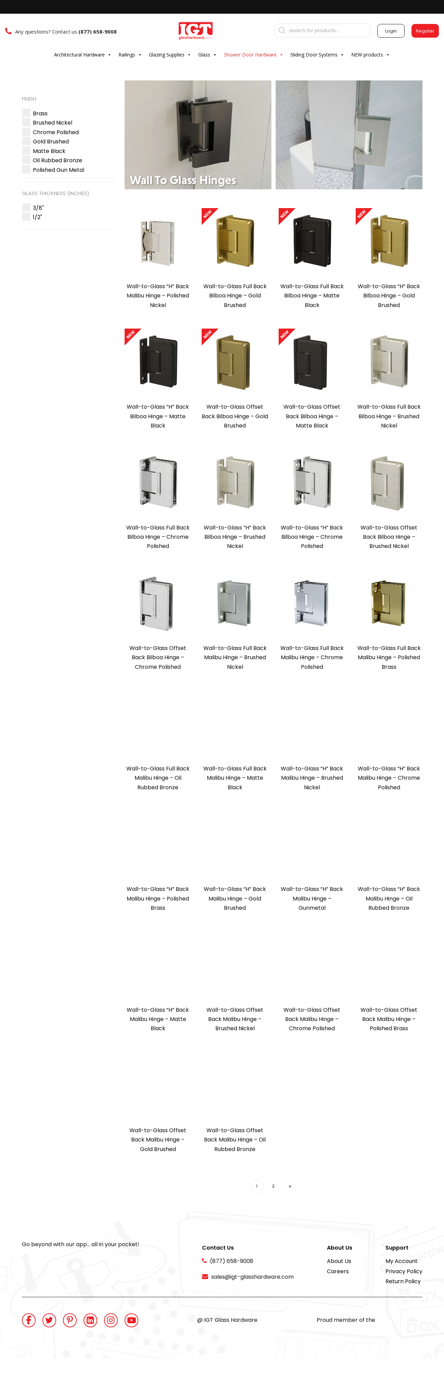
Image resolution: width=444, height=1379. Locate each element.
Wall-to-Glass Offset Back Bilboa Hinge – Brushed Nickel (388, 537)
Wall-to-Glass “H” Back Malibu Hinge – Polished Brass (158, 898)
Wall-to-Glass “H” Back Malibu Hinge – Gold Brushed (235, 898)
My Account (401, 1261)
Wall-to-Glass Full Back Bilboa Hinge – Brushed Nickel (389, 416)
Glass (207, 55)
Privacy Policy (403, 1271)
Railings (130, 55)
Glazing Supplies (170, 55)
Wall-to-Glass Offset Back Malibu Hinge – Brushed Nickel (234, 1019)
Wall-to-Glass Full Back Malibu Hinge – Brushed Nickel (235, 657)
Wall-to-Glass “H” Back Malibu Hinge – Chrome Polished (389, 778)
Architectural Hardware (83, 55)
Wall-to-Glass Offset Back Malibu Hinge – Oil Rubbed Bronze (235, 1139)
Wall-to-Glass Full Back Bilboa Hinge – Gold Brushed (235, 295)
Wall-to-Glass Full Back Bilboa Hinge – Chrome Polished (158, 537)
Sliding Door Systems (317, 55)
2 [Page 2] (273, 1186)
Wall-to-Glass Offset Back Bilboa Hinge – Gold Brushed (235, 416)
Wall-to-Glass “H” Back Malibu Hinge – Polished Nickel (158, 295)
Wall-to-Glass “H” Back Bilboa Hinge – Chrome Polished (312, 537)
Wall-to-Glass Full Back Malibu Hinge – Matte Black (235, 778)
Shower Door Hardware (253, 55)
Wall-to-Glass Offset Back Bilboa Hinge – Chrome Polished (157, 657)
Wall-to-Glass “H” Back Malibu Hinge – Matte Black (158, 1019)
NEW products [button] (370, 55)
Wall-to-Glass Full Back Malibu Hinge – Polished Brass (389, 657)
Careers (338, 1271)
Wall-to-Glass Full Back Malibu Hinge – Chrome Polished (312, 657)
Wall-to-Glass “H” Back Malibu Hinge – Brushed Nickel (312, 778)
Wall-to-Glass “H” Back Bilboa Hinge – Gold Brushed (389, 295)
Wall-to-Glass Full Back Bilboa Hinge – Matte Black (312, 295)
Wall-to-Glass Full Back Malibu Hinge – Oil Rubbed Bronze (158, 778)
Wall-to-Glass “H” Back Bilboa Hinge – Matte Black (158, 416)
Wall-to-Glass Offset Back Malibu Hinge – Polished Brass (388, 1019)
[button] (40, 113)
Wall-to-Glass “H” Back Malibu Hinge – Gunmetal (312, 898)
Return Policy (403, 1281)
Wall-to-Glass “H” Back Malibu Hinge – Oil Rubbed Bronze (389, 898)
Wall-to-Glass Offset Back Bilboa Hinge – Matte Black (311, 416)
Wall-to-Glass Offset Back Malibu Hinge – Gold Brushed (157, 1139)
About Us (339, 1261)
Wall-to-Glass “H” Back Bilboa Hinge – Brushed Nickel (235, 537)
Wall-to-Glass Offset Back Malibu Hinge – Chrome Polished (311, 1019)
